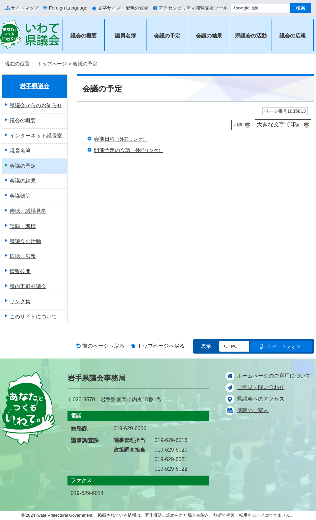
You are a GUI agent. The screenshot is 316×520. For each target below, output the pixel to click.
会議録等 (20, 196)
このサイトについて (33, 316)
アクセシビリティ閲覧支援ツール (193, 8)
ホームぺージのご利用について (274, 376)
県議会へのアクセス (260, 399)
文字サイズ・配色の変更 (123, 8)
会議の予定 (167, 35)
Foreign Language (68, 8)
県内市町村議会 (28, 286)
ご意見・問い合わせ (260, 387)
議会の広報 (292, 35)
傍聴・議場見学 (28, 211)
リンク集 (20, 301)
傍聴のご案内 (253, 410)
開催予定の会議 (128, 150)
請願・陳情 (23, 226)
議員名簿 (125, 35)
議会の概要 (83, 35)
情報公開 (20, 271)
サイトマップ (25, 8)
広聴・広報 (23, 256)
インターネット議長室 (36, 135)
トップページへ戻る (161, 346)
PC (234, 346)
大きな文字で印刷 (279, 124)
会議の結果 (209, 35)
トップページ (52, 63)
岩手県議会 (34, 86)
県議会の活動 (251, 35)
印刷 (238, 124)
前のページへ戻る (103, 346)
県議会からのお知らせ (36, 105)
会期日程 (120, 139)
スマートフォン (283, 346)
